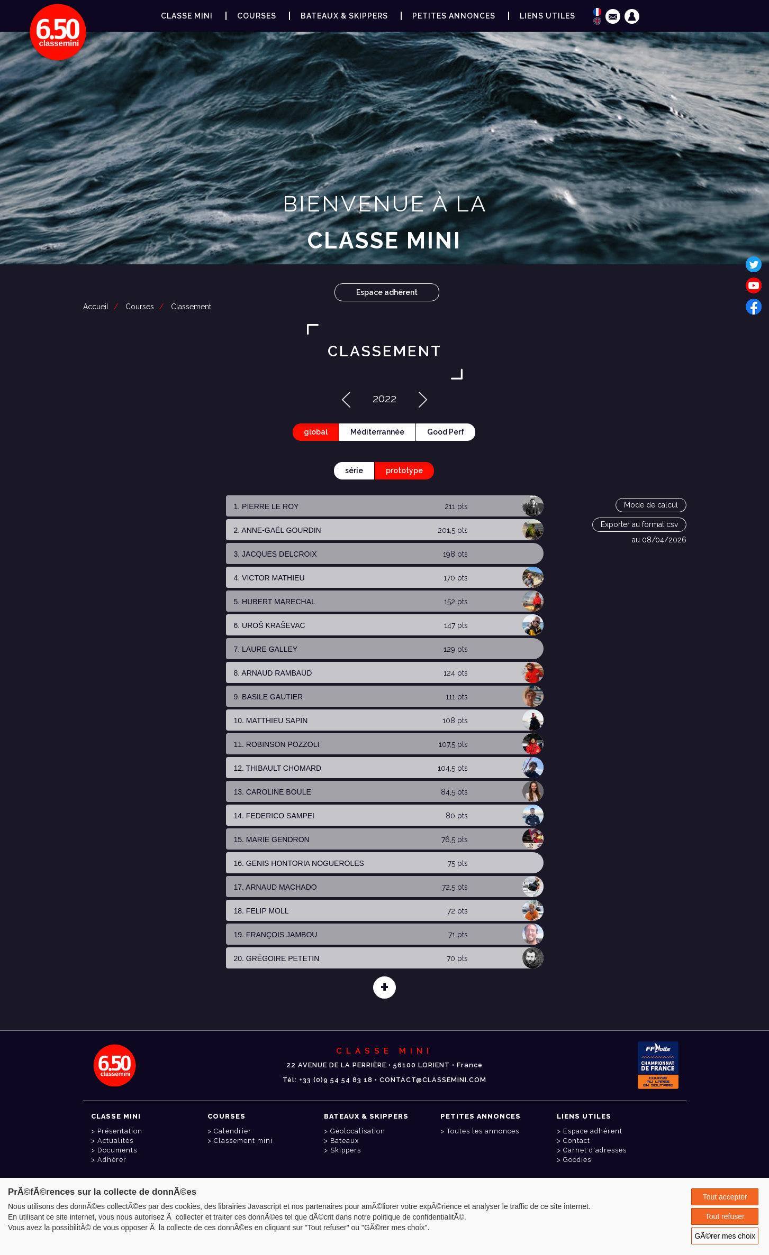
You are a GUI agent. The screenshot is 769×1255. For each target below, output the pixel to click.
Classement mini (243, 1141)
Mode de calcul (651, 505)
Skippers (345, 1150)
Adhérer (111, 1160)
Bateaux (344, 1141)
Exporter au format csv (639, 524)
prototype (404, 470)
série (354, 470)
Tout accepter (725, 1197)
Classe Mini (187, 16)
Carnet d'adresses (595, 1150)
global (316, 432)
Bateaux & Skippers (344, 16)
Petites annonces (453, 16)
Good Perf (445, 432)
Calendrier (232, 1131)
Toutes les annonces (483, 1131)
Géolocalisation (357, 1131)
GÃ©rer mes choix (724, 1236)
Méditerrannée (377, 432)
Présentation (119, 1131)
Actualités (115, 1141)
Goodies (577, 1160)
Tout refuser (725, 1216)
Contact (576, 1141)
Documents (117, 1150)
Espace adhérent (387, 292)
